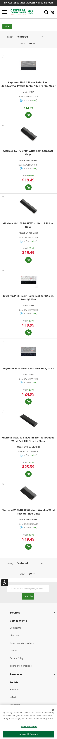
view (34, 100)
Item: (21, 97)
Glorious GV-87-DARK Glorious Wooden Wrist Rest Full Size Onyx (28, 511)
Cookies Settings (29, 726)
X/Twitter (14, 697)
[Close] (53, 709)
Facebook (15, 689)
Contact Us (15, 627)
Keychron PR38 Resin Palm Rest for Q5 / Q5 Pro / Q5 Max (28, 297)
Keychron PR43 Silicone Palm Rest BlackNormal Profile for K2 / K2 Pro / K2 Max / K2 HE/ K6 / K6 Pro (28, 84)
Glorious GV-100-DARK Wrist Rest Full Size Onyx (28, 225)
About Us (14, 635)
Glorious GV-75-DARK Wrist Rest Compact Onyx (28, 152)
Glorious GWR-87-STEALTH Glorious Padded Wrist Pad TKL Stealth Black (28, 439)
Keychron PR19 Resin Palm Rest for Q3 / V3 (28, 368)
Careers (13, 650)
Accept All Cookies (28, 734)
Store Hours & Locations (22, 643)
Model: (26, 92)
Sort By (10, 37)
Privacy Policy (16, 658)
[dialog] (28, 722)
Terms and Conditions (21, 665)
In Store (27, 100)
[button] (3, 56)
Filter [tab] (7, 26)
